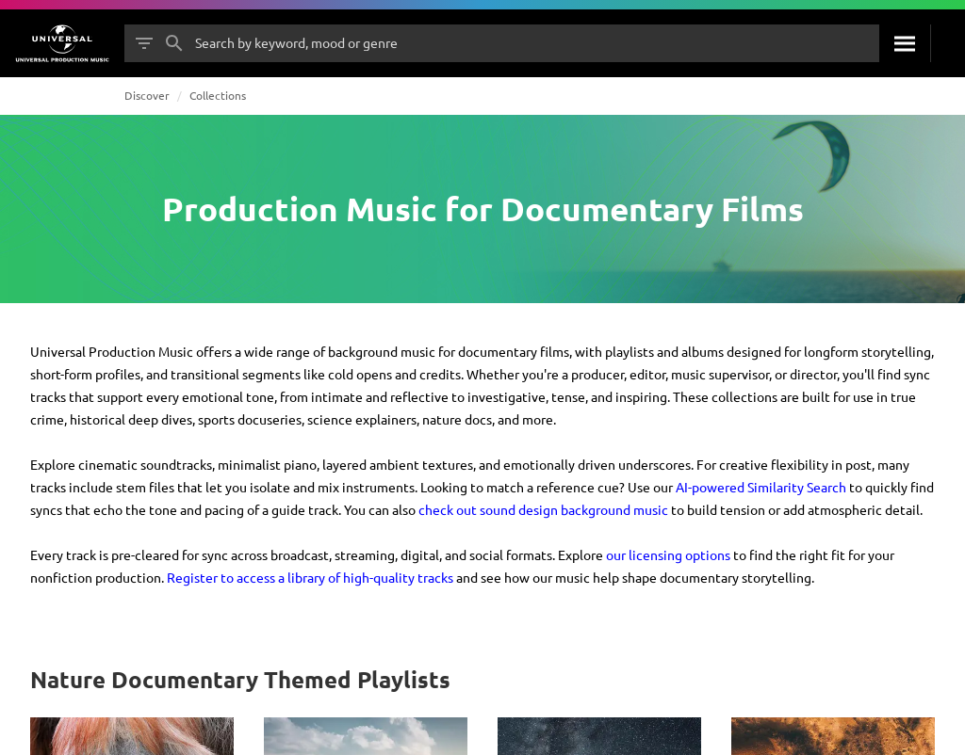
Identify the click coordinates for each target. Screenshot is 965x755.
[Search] (904, 43)
